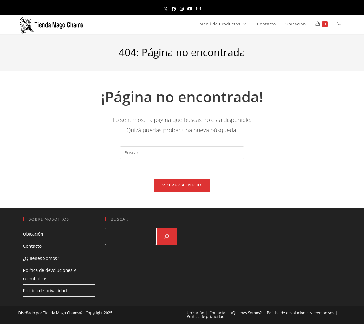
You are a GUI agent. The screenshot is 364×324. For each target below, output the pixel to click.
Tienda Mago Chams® (62, 312)
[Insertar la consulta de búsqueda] (182, 152)
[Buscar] (166, 236)
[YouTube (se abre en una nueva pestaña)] (189, 9)
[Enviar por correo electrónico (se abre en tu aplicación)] (198, 9)
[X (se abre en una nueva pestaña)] (165, 9)
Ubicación (33, 234)
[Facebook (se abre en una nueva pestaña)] (174, 9)
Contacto (32, 246)
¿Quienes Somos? (41, 258)
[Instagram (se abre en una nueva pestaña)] (181, 9)
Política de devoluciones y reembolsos (300, 312)
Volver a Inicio (182, 185)
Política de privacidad (45, 290)
